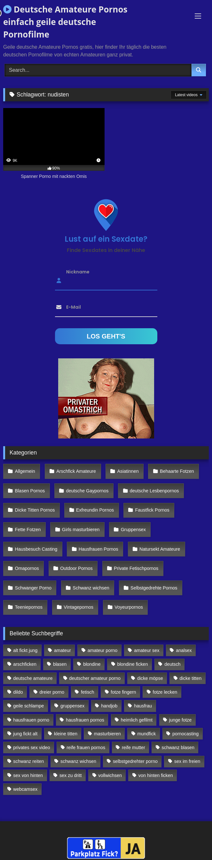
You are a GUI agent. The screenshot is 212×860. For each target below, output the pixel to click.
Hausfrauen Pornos (98, 549)
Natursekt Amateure (159, 549)
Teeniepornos (29, 607)
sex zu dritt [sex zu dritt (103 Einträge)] (70, 775)
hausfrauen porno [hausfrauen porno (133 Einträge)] (31, 719)
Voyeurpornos (128, 607)
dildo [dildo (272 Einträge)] (18, 692)
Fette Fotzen (28, 529)
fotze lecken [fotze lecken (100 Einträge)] (165, 692)
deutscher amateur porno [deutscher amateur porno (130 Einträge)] (95, 678)
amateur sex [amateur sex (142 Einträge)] (146, 650)
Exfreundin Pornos (95, 510)
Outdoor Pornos (76, 568)
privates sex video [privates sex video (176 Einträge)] (31, 747)
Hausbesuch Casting (36, 549)
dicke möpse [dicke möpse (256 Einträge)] (150, 678)
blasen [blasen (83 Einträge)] (60, 664)
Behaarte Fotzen (177, 471)
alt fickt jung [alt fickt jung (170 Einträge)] (25, 650)
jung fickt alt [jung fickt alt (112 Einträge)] (25, 733)
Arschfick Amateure (76, 471)
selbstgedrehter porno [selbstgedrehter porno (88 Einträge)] (135, 761)
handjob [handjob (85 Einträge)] (109, 705)
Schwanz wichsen (91, 587)
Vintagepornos (78, 607)
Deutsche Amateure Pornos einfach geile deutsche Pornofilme (65, 22)
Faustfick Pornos (152, 510)
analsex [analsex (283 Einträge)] (184, 650)
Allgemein (25, 471)
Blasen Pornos (30, 490)
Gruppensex (133, 529)
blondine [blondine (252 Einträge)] (91, 664)
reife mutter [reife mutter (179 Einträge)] (133, 747)
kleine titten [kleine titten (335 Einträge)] (65, 733)
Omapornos (27, 568)
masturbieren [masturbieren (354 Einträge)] (107, 733)
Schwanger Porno (33, 587)
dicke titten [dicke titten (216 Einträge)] (191, 678)
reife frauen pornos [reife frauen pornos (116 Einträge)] (86, 747)
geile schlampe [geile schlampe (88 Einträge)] (28, 705)
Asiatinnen (127, 471)
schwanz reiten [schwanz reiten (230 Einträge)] (28, 761)
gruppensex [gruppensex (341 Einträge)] (72, 705)
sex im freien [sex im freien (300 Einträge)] (187, 761)
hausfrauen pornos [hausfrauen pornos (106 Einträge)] (85, 719)
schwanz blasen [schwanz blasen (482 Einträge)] (178, 747)
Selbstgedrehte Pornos (153, 587)
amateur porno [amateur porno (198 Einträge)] (103, 650)
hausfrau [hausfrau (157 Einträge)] (143, 705)
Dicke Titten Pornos (35, 510)
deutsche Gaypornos (87, 490)
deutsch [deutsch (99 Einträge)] (172, 664)
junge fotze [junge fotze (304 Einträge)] (180, 719)
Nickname (78, 271)
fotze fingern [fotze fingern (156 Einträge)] (123, 692)
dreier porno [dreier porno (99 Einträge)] (52, 692)
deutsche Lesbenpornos (154, 490)
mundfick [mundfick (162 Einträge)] (146, 733)
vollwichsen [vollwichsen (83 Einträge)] (110, 775)
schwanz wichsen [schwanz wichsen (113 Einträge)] (78, 761)
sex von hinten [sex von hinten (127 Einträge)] (28, 775)
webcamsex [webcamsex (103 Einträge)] (25, 789)
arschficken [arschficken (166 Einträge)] (24, 664)
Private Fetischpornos (136, 568)
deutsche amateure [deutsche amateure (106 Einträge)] (32, 678)
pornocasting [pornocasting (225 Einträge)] (185, 733)
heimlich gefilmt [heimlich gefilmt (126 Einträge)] (137, 719)
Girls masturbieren (81, 529)
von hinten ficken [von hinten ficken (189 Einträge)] (155, 775)
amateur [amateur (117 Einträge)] (62, 650)
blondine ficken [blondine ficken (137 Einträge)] (132, 664)
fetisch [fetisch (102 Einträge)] (87, 692)
